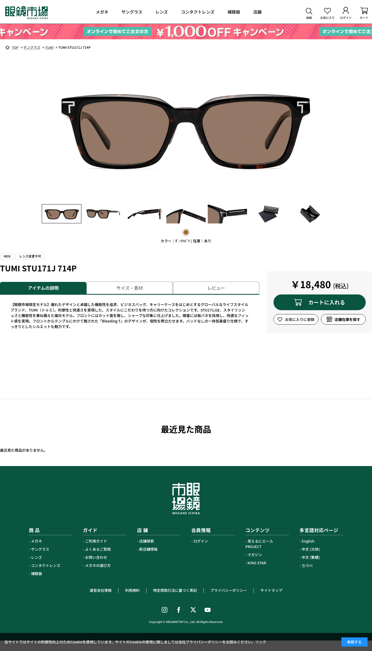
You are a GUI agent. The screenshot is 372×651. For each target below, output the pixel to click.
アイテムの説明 (43, 288)
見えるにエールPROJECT (259, 543)
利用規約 (132, 590)
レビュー (216, 288)
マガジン (255, 554)
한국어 (307, 565)
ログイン (200, 541)
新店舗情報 (148, 549)
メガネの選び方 (98, 565)
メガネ (36, 541)
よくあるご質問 (98, 549)
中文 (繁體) (311, 557)
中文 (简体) (311, 549)
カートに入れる (326, 302)
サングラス (40, 549)
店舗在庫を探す (347, 319)
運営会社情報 (101, 590)
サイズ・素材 (129, 288)
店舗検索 (146, 541)
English (308, 541)
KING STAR (257, 562)
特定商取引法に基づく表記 (175, 590)
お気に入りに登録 (299, 319)
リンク (260, 641)
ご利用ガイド (96, 541)
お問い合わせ (96, 557)
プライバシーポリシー (228, 590)
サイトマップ (271, 590)
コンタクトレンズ (45, 565)
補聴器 (36, 573)
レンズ (36, 557)
